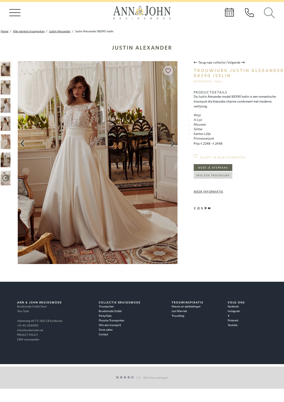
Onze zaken (106, 329)
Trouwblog (178, 315)
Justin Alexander (142, 47)
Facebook (233, 306)
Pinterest (233, 320)
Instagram (234, 311)
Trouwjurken (106, 306)
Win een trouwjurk (213, 175)
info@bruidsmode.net (30, 330)
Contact (103, 334)
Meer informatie (208, 191)
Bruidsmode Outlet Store (32, 306)
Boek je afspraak (213, 167)
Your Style (23, 311)
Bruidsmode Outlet (110, 311)
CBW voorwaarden (28, 339)
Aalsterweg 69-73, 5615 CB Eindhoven (40, 320)
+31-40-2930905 (27, 325)
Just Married (179, 311)
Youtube (232, 325)
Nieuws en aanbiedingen (186, 306)
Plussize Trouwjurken (111, 320)
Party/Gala (105, 315)
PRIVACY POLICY (27, 334)
